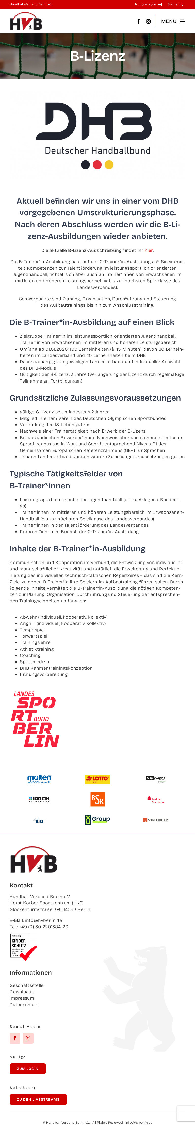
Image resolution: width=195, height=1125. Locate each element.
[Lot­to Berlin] (97, 777)
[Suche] (176, 4)
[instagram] (148, 21)
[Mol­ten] (39, 777)
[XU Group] (97, 817)
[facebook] (138, 21)
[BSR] (97, 794)
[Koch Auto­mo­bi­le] (39, 794)
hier (149, 250)
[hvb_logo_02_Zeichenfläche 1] (26, 14)
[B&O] (39, 814)
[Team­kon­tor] (156, 774)
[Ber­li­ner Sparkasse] (156, 794)
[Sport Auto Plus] (156, 820)
